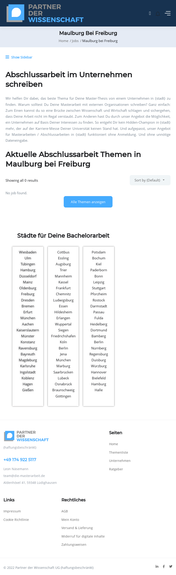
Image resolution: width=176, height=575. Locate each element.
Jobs (75, 40)
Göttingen (63, 396)
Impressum (12, 511)
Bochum (98, 258)
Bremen (28, 306)
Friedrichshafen (63, 336)
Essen (63, 306)
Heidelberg (98, 324)
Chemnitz (63, 294)
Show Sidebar (19, 57)
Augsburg (63, 264)
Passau (98, 312)
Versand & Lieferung (77, 528)
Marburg (63, 366)
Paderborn (98, 270)
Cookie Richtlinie (16, 519)
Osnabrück (63, 384)
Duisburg (98, 360)
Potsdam (99, 252)
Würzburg (99, 366)
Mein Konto (70, 519)
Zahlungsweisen (73, 544)
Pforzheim (99, 294)
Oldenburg (27, 288)
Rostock (99, 300)
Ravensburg (28, 348)
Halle (99, 390)
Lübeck (63, 378)
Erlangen (63, 318)
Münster (27, 336)
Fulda (98, 318)
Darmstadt (98, 306)
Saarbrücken (63, 372)
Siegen (63, 330)
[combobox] (150, 180)
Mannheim (63, 276)
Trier (63, 270)
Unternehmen (120, 460)
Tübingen (28, 264)
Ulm (28, 258)
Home (63, 40)
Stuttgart (98, 288)
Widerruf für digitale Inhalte (83, 536)
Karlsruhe (27, 366)
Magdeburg (28, 360)
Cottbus (63, 252)
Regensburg (98, 354)
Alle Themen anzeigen (88, 202)
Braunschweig (63, 390)
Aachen (28, 324)
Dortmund (99, 330)
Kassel (63, 282)
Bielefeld (99, 378)
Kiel (99, 264)
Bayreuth (28, 354)
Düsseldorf (27, 276)
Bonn (98, 276)
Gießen (27, 390)
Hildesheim (63, 312)
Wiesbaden (27, 252)
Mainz (28, 282)
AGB (64, 511)
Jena (63, 354)
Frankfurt (63, 288)
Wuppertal (63, 324)
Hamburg (27, 270)
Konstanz (28, 342)
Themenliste (118, 452)
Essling (63, 258)
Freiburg (27, 294)
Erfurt (27, 312)
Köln (63, 342)
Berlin (63, 348)
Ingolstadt (28, 372)
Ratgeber (116, 469)
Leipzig (98, 282)
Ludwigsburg (63, 300)
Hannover (99, 372)
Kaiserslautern (27, 330)
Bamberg (98, 336)
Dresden (27, 300)
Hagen (28, 384)
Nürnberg (98, 348)
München (27, 318)
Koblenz (28, 378)
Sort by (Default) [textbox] (147, 180)
